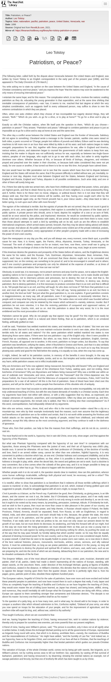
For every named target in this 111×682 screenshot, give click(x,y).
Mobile (85, 677)
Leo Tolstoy (19, 18)
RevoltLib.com (37, 27)
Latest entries (73, 677)
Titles (46, 677)
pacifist (34, 21)
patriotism (43, 21)
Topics (62, 677)
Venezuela (75, 21)
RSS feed (37, 677)
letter (15, 21)
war (83, 21)
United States (62, 21)
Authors (54, 677)
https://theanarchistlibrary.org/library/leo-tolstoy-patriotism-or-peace (46, 30)
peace (52, 21)
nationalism (24, 21)
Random (27, 677)
